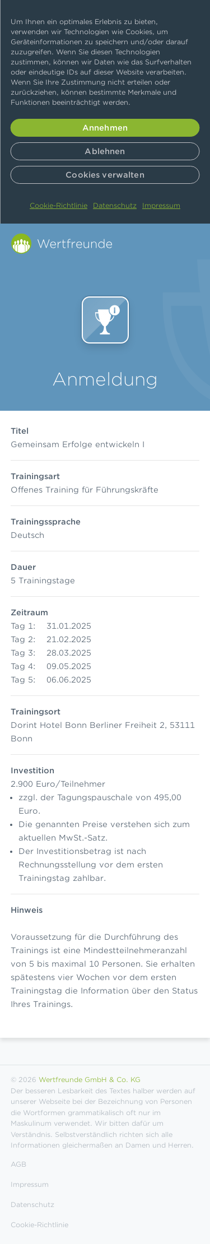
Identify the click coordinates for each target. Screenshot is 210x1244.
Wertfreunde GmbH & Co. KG (90, 1079)
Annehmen (105, 127)
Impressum (161, 205)
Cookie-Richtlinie (58, 205)
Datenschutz (115, 205)
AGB (18, 1164)
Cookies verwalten (105, 174)
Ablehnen (105, 151)
